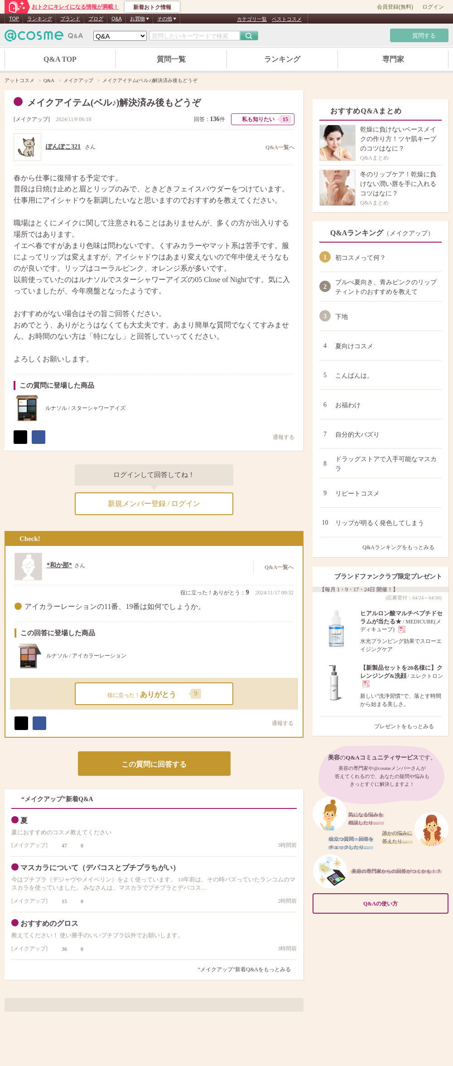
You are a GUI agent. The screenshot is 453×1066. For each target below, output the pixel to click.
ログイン (433, 7)
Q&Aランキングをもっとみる (402, 547)
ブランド (70, 18)
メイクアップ (31, 119)
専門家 (393, 59)
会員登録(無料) (395, 7)
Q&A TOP (60, 59)
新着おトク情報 (152, 7)
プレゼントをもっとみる (408, 726)
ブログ (95, 18)
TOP (14, 18)
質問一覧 (171, 59)
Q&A (116, 18)
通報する (278, 723)
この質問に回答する (154, 764)
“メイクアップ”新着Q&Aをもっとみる (244, 969)
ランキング (39, 18)
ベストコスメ (287, 19)
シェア (38, 437)
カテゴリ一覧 (252, 19)
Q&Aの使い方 (403, 903)
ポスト (20, 437)
